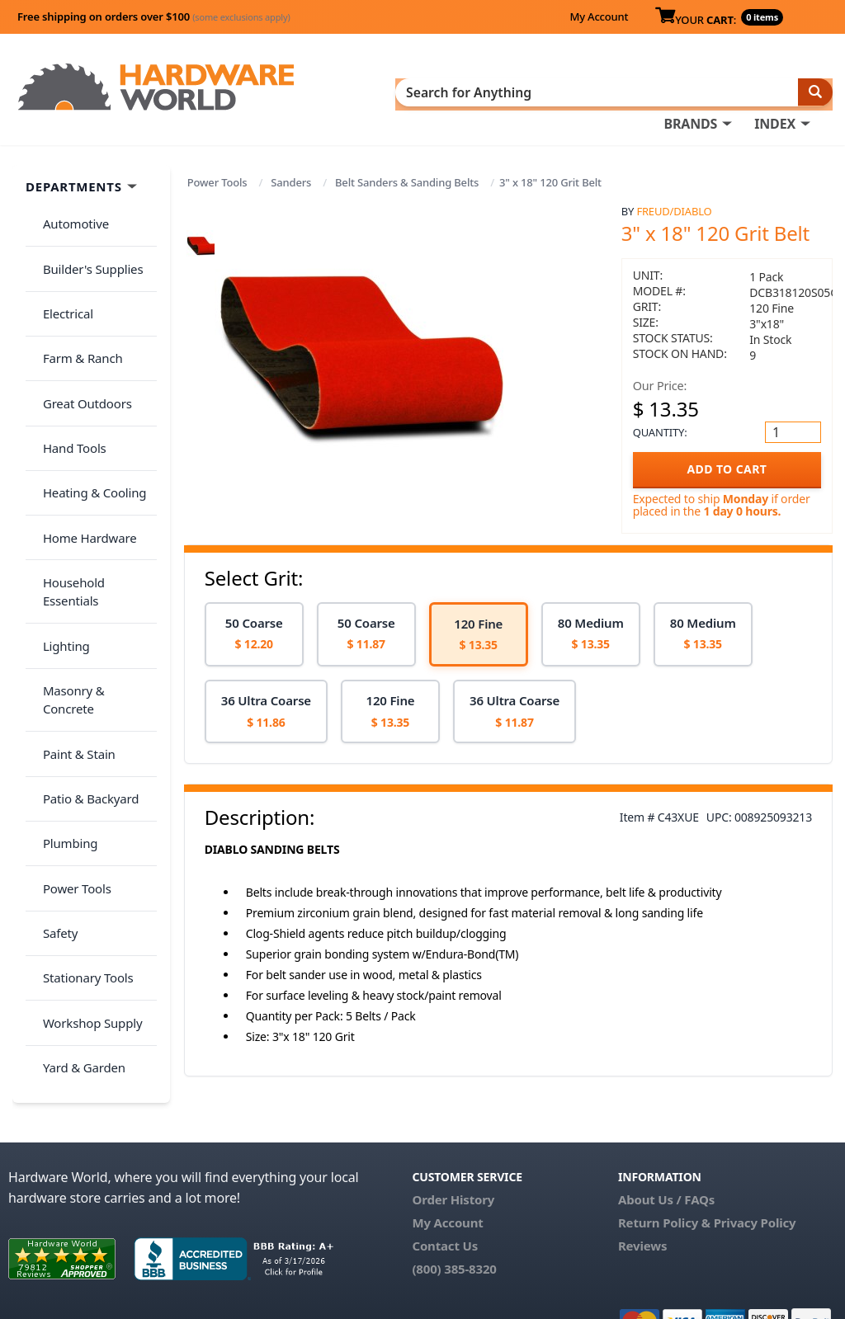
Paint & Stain (71, 571)
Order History (453, 1159)
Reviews (642, 1205)
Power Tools (217, 177)
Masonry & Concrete (93, 538)
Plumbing (62, 636)
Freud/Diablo (673, 206)
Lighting (59, 505)
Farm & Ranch (75, 310)
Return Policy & (664, 1182)
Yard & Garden (76, 799)
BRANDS (690, 91)
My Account (598, 16)
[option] (254, 629)
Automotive (68, 213)
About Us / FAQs (666, 1159)
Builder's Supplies (85, 245)
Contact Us (445, 1205)
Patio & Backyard (83, 604)
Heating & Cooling (87, 408)
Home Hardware (82, 440)
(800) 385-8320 (454, 1228)
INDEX (774, 91)
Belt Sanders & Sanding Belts (407, 177)
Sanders (291, 177)
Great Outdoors (80, 343)
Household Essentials (95, 473)
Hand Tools (67, 375)
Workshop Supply (85, 766)
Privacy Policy (755, 1182)
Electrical (60, 278)
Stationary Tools (80, 734)
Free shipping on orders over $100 (153, 16)
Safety (52, 701)
